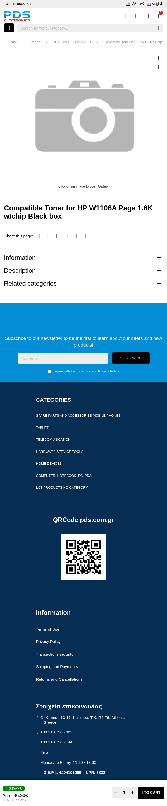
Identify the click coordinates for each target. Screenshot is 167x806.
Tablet (42, 428)
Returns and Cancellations (59, 680)
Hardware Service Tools (60, 452)
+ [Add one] (132, 793)
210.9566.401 (60, 732)
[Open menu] (9, 27)
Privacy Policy (108, 372)
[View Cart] (159, 16)
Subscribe (131, 359)
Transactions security (54, 655)
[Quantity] (124, 792)
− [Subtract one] (115, 793)
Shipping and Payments (57, 667)
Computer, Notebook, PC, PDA (64, 476)
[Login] (147, 16)
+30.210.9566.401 (17, 4)
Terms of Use (80, 372)
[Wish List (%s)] (136, 16)
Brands (35, 42)
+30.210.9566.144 (56, 742)
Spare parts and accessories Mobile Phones (78, 416)
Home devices (49, 464)
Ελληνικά (138, 4)
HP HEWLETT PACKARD (72, 42)
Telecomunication (53, 440)
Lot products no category (62, 488)
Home (12, 42)
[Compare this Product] (124, 16)
